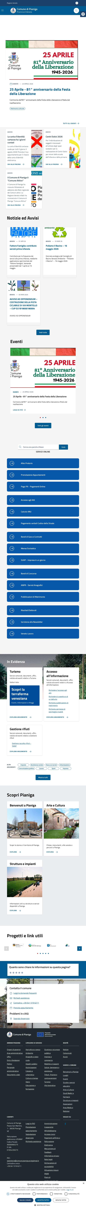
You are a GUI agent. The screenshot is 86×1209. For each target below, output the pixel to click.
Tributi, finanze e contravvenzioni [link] (50, 1076)
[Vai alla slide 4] (45, 953)
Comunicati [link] (67, 1053)
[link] (83, 14)
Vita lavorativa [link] (49, 1085)
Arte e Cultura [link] (68, 1089)
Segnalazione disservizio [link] (31, 1136)
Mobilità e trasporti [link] (51, 1064)
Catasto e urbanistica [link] (30, 1073)
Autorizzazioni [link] (31, 1067)
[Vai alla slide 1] (40, 417)
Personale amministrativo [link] (13, 1069)
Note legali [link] (48, 1159)
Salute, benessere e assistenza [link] (51, 1069)
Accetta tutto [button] (43, 1200)
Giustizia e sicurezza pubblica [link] (52, 1051)
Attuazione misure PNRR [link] (51, 1172)
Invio (63, 447)
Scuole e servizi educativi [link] (69, 1084)
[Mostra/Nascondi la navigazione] (2, 10)
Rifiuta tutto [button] (61, 1200)
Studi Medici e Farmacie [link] (68, 1095)
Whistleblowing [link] (50, 1130)
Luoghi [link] (65, 1075)
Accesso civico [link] (49, 1134)
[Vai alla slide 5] (48, 953)
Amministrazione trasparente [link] (50, 1125)
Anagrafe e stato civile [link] (32, 1058)
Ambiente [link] (29, 1053)
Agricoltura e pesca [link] (33, 1049)
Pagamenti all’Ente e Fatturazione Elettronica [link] (52, 1141)
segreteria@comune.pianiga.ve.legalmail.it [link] (23, 1160)
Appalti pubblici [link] (31, 1064)
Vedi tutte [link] (43, 332)
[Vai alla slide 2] (40, 953)
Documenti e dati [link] (13, 1074)
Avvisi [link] (65, 1056)
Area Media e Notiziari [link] (68, 1109)
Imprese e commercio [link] (48, 1058)
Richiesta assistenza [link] (33, 1141)
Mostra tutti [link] (43, 777)
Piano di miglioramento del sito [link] (51, 1181)
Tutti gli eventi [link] (43, 425)
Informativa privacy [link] (51, 1155)
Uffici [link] (9, 1056)
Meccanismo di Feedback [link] (50, 1150)
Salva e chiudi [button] (25, 1200)
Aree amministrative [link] (15, 1053)
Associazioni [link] (67, 1104)
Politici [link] (9, 1064)
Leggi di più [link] (70, 1190)
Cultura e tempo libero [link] (32, 1080)
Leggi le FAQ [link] (30, 1123)
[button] (43, 1205)
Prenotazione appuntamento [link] (31, 1129)
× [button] (83, 1183)
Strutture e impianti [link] (70, 1100)
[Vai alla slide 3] (45, 417)
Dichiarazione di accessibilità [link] (50, 1165)
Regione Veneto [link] (12, 3)
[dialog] (43, 1195)
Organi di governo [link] (13, 1049)
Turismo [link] (47, 1081)
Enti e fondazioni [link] (13, 1060)
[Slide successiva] (79, 948)
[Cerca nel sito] (76, 10)
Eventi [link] (16, 392)
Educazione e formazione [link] (31, 1087)
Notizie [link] (65, 1049)
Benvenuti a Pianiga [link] (70, 1071)
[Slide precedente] (6, 948)
